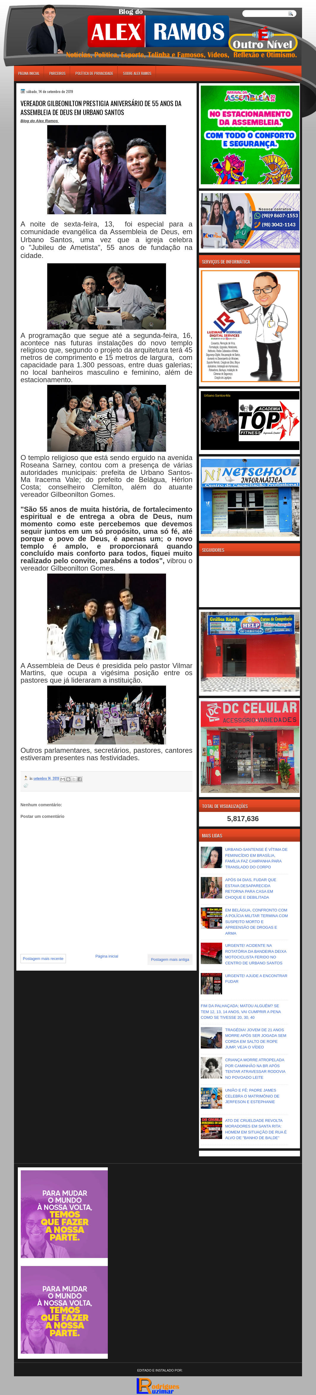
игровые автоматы (40, 2)
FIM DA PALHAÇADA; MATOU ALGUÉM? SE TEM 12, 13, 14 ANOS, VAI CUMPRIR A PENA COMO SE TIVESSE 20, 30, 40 (241, 1012)
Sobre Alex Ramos (137, 73)
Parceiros (57, 73)
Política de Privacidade (94, 73)
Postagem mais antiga (170, 959)
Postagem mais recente (43, 958)
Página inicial (29, 73)
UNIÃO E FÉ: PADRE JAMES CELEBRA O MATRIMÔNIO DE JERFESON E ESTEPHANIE (252, 1096)
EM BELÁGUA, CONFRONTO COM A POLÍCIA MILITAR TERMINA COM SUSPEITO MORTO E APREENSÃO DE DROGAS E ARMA (256, 922)
